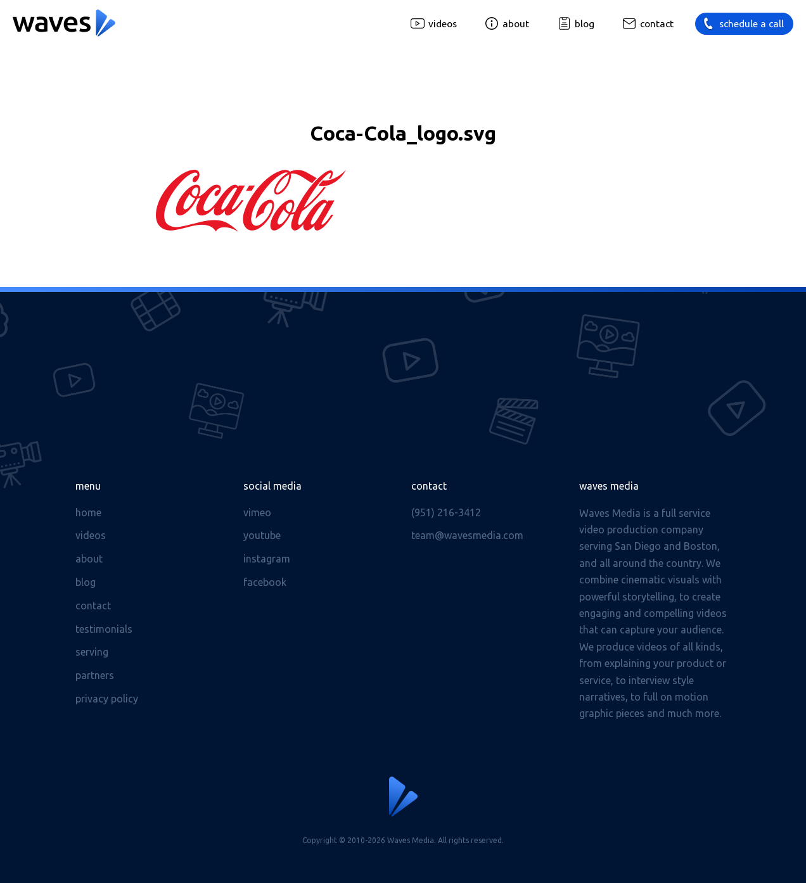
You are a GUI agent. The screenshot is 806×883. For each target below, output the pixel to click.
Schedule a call (751, 23)
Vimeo (257, 512)
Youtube (262, 535)
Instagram (266, 558)
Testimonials (103, 629)
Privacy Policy (106, 698)
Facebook (264, 582)
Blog (584, 23)
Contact (657, 23)
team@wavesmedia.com (467, 535)
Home (88, 512)
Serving (91, 651)
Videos (442, 23)
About (515, 23)
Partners (94, 675)
